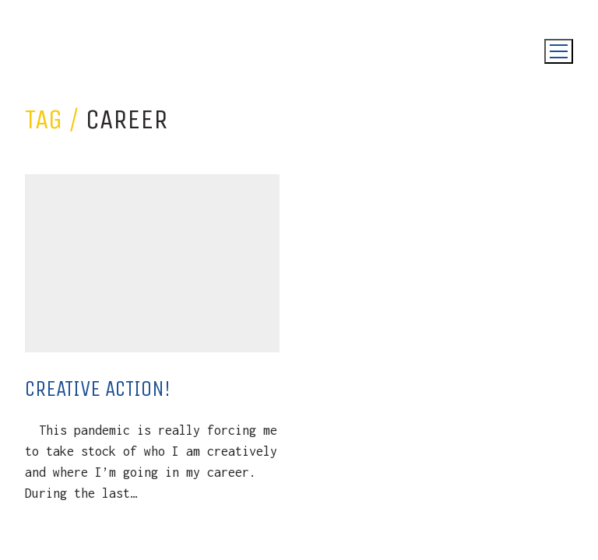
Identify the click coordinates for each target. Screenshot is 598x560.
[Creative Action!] (152, 263)
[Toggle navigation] (558, 51)
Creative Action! (98, 388)
